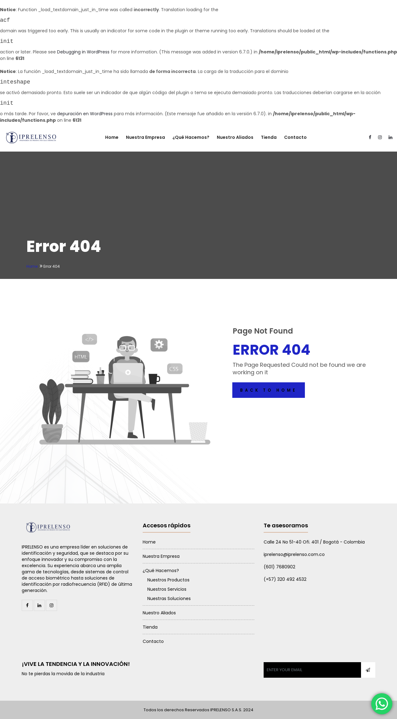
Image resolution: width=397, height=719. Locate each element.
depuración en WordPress (85, 114)
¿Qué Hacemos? (190, 137)
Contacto (295, 137)
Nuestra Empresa (145, 137)
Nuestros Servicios (166, 589)
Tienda (269, 137)
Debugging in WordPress (83, 52)
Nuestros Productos (168, 580)
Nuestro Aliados (235, 137)
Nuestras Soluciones (169, 598)
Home (111, 137)
